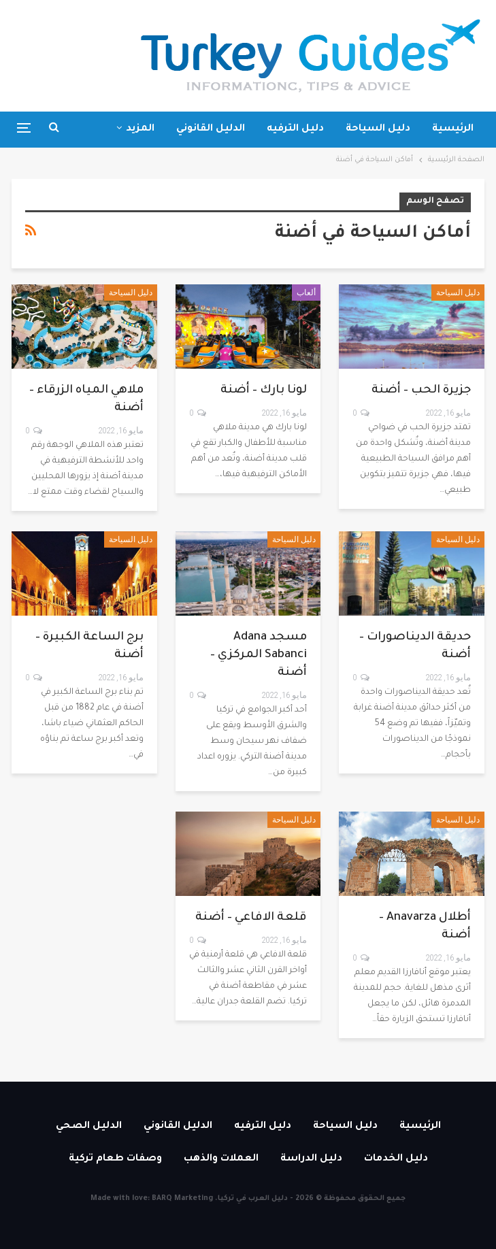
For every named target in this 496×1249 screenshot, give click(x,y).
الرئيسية (453, 129)
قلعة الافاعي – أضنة (251, 918)
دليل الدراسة (311, 1159)
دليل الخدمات (396, 1159)
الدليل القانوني (210, 129)
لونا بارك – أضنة (263, 390)
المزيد (140, 129)
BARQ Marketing (182, 1199)
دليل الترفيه (295, 129)
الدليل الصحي (89, 1126)
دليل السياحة (378, 129)
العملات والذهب (221, 1159)
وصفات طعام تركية (115, 1159)
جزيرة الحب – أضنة (421, 390)
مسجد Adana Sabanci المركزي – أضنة (258, 655)
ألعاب (306, 292)
